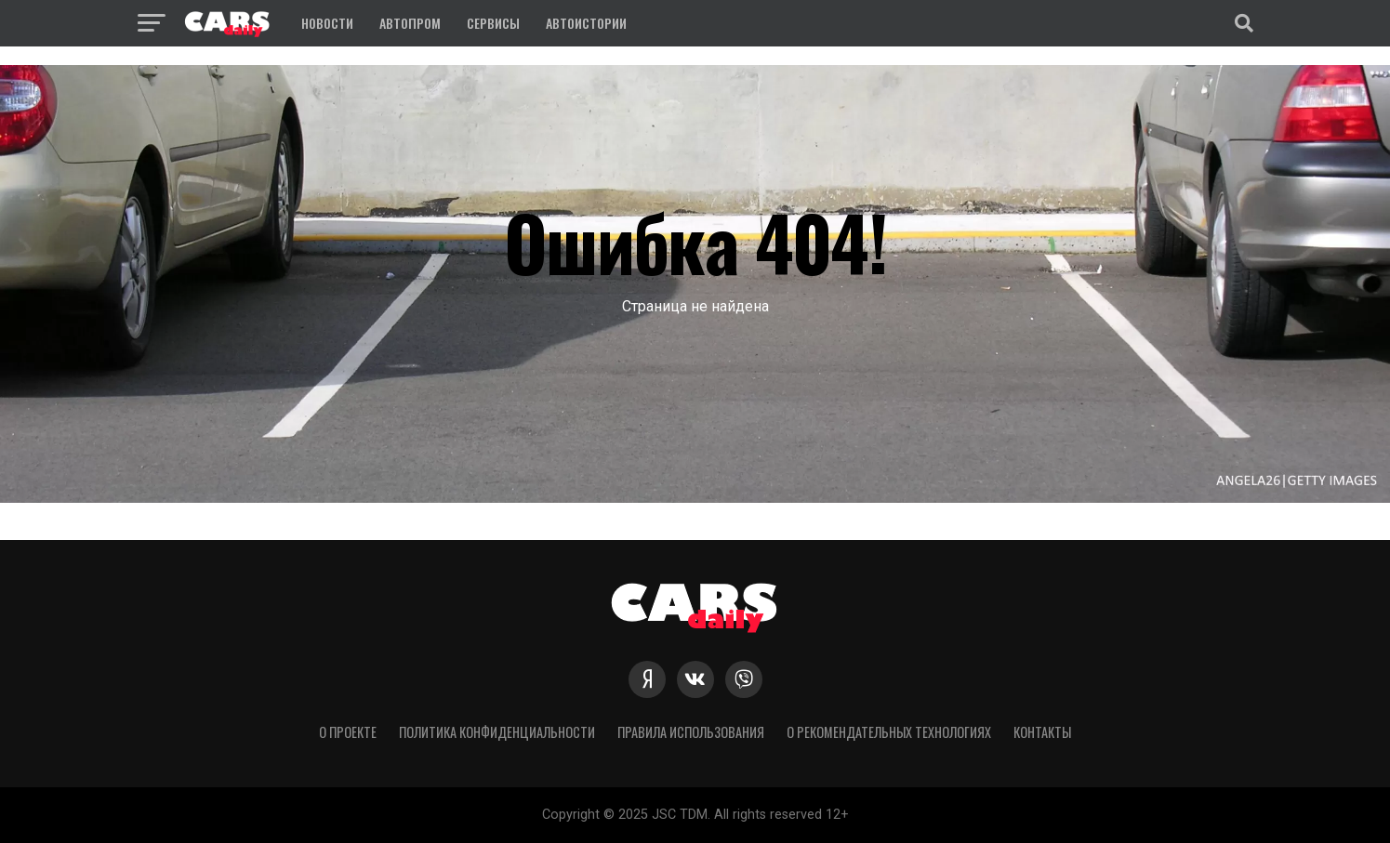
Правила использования (690, 732)
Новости (327, 23)
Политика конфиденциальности (497, 732)
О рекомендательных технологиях (889, 732)
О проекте (348, 732)
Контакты (1042, 732)
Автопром (410, 23)
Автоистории (586, 23)
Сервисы (493, 23)
